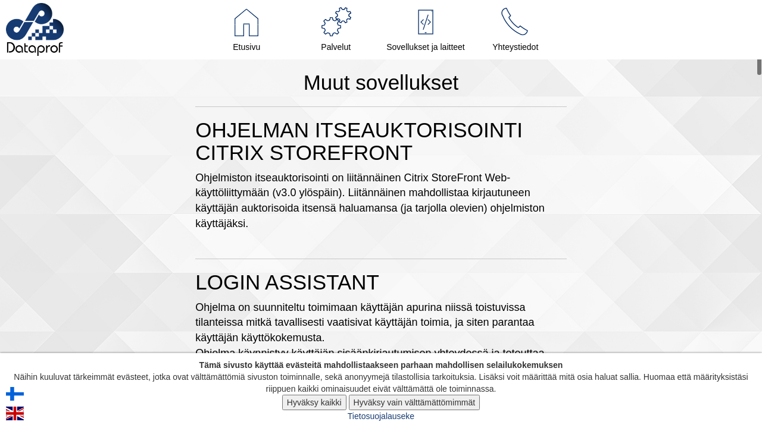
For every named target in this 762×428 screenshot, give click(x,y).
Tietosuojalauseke (381, 416)
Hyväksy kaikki (314, 402)
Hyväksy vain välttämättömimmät (415, 402)
